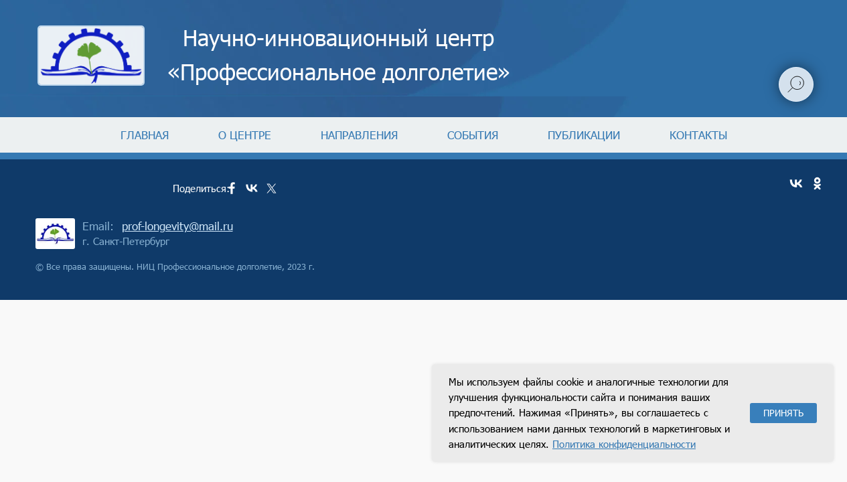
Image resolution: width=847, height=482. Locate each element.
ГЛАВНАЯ (145, 135)
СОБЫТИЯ (472, 135)
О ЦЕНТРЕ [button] (244, 135)
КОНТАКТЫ (698, 135)
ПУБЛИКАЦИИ (584, 135)
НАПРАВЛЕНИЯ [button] (359, 135)
